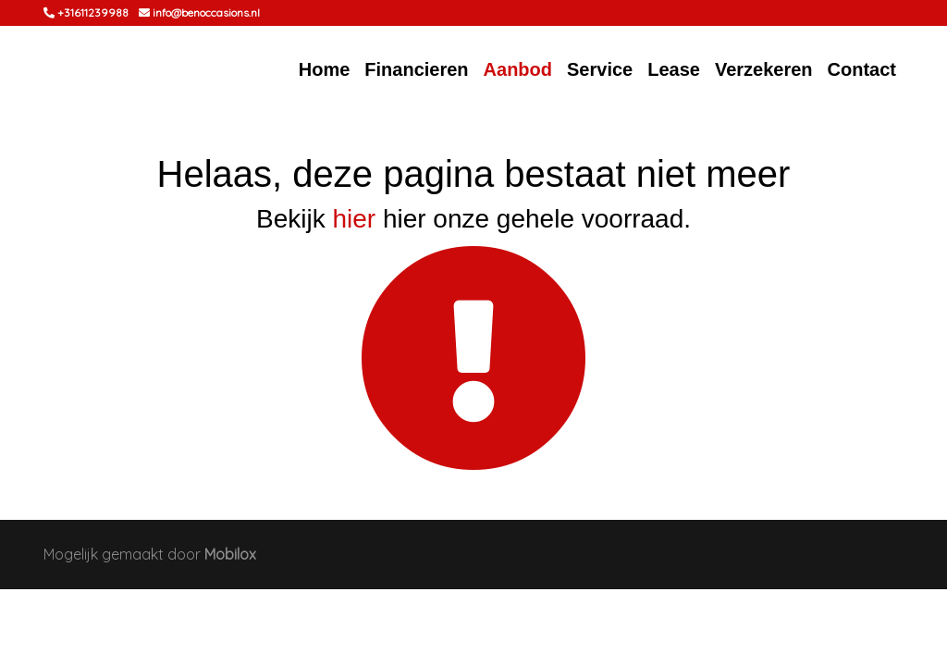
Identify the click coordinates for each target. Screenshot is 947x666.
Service (600, 69)
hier (353, 218)
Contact (862, 69)
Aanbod (518, 69)
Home (325, 69)
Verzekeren (764, 69)
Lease (673, 69)
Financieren (416, 69)
